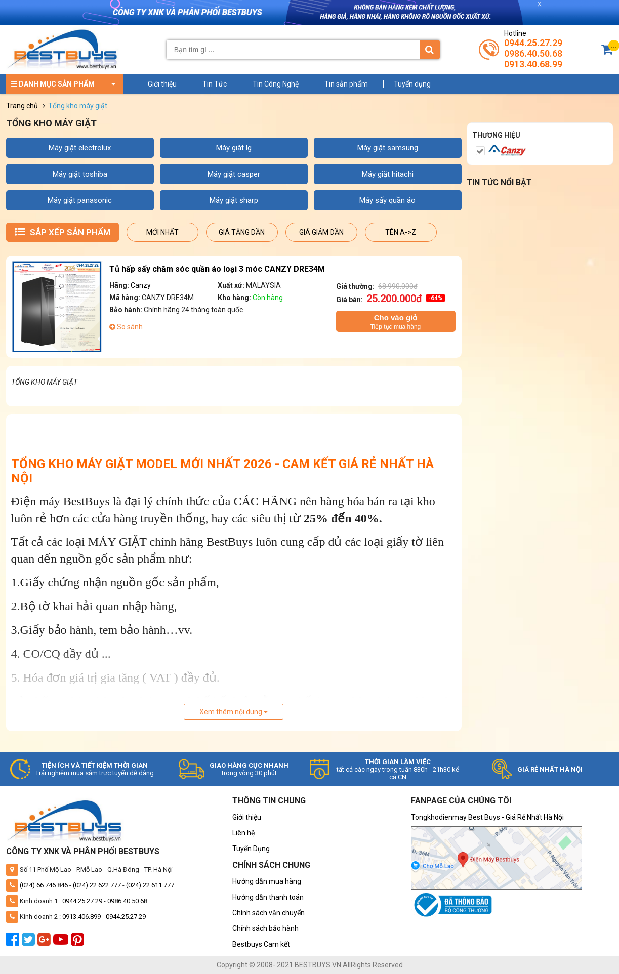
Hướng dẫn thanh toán (268, 897)
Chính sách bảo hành (265, 928)
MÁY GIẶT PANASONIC (80, 200)
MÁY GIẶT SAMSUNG (387, 147)
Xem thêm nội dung (233, 712)
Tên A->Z (400, 232)
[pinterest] (79, 942)
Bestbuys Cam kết (261, 944)
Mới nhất (162, 232)
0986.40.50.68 (533, 53)
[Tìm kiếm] (430, 49)
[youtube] (62, 942)
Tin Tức (214, 84)
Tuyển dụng (412, 84)
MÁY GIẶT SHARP (234, 200)
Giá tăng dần (242, 232)
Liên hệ (243, 833)
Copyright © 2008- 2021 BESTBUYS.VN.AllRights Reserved (310, 965)
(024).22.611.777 (150, 885)
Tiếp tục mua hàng (396, 321)
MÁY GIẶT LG (234, 147)
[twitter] (29, 942)
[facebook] (14, 942)
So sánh (126, 327)
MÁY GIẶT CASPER (234, 174)
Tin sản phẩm (346, 84)
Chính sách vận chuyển (268, 913)
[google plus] (45, 942)
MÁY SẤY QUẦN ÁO (387, 200)
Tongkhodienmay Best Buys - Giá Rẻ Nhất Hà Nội (487, 817)
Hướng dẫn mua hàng (266, 881)
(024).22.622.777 (97, 885)
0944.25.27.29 (533, 42)
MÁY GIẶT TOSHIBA (80, 174)
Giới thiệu (162, 84)
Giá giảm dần (321, 232)
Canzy (141, 285)
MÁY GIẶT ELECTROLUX (80, 147)
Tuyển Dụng (251, 848)
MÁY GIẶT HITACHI (388, 174)
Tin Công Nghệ (276, 84)
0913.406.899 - (84, 916)
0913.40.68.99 (533, 64)
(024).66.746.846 (44, 885)
